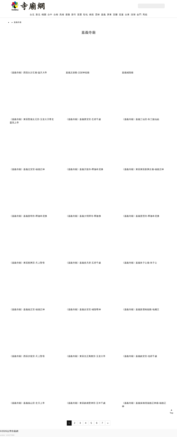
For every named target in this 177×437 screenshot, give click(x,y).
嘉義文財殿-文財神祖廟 (77, 72)
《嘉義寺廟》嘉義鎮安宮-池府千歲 (139, 356)
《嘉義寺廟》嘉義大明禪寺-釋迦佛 (83, 216)
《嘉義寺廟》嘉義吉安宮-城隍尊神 (83, 309)
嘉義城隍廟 (127, 72)
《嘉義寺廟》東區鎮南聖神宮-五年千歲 (85, 403)
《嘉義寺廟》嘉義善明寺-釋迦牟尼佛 (28, 216)
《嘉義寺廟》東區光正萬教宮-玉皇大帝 (85, 356)
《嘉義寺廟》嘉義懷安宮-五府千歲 (83, 119)
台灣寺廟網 (12, 431)
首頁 (12, 22)
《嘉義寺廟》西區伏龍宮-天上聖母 (27, 356)
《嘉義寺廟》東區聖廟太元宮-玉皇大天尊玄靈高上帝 (32, 121)
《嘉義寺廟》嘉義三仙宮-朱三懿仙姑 (140, 119)
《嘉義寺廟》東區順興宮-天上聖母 (27, 263)
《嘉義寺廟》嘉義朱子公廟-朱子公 (139, 263)
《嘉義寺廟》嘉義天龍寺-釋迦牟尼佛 (84, 169)
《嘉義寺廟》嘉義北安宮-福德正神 (27, 169)
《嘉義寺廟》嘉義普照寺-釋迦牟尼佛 (140, 216)
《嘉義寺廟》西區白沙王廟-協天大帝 (28, 72)
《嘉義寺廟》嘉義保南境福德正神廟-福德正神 (144, 405)
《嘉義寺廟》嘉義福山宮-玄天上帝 (27, 403)
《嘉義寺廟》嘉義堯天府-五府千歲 (83, 263)
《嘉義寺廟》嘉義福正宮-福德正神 (27, 309)
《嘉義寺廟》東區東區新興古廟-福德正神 (143, 169)
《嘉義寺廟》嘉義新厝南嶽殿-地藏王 (140, 309)
